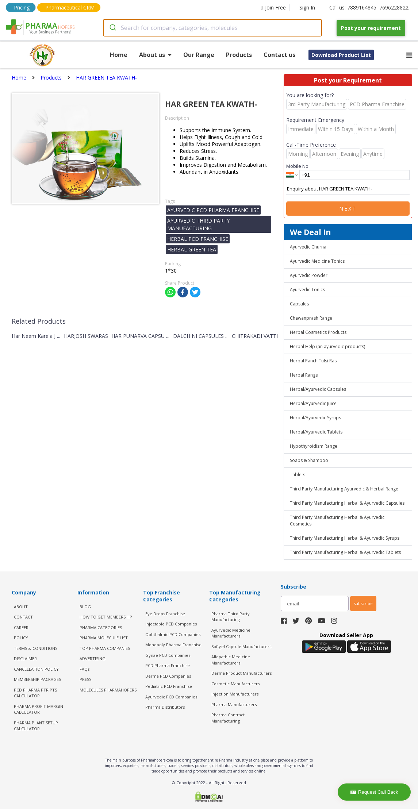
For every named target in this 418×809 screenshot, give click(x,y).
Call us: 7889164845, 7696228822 (369, 7)
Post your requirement (371, 27)
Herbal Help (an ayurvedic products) (327, 346)
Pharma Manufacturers (234, 704)
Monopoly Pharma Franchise (173, 644)
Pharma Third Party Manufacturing (230, 617)
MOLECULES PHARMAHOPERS (108, 690)
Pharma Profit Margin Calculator (38, 709)
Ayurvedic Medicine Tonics (317, 261)
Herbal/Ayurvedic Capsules (318, 389)
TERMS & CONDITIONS (35, 648)
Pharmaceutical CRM (70, 7)
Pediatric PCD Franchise (168, 686)
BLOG (85, 606)
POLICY (21, 637)
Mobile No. (298, 166)
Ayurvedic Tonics (307, 289)
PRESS (85, 679)
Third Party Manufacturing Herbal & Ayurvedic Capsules (347, 503)
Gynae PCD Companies (167, 655)
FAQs (84, 669)
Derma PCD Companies (168, 676)
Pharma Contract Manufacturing (228, 718)
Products (239, 55)
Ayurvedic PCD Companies (171, 697)
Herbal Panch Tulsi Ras (313, 361)
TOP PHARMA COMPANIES (105, 648)
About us (155, 55)
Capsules (299, 304)
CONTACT (23, 617)
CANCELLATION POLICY (36, 669)
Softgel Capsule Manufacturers (241, 646)
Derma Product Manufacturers (241, 673)
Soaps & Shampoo (309, 460)
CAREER (21, 627)
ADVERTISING (93, 658)
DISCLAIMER (25, 658)
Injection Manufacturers (234, 694)
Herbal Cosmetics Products (318, 332)
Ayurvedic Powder (308, 275)
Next (348, 208)
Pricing (22, 7)
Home (118, 55)
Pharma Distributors (165, 707)
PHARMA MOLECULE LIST (104, 637)
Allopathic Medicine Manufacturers (230, 660)
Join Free (273, 7)
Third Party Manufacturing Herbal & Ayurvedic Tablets (345, 552)
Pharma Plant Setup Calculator (36, 726)
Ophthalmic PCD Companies (172, 634)
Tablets (297, 474)
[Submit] (112, 28)
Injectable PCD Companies (171, 624)
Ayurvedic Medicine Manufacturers (230, 633)
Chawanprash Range (311, 318)
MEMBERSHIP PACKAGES (37, 679)
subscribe (363, 603)
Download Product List (341, 54)
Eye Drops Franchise (165, 613)
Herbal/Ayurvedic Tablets (316, 432)
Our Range (198, 55)
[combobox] (212, 28)
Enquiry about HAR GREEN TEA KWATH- (348, 189)
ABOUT (21, 606)
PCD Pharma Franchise (167, 665)
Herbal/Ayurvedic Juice (313, 403)
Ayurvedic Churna (308, 247)
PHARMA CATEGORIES (101, 627)
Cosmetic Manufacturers (235, 683)
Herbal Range (304, 375)
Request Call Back (374, 792)
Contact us (279, 55)
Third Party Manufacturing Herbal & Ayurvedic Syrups (344, 538)
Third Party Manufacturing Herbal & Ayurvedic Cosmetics (337, 520)
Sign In (307, 7)
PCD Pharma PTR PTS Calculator (35, 693)
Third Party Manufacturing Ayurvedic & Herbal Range (344, 489)
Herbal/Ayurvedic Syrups (315, 418)
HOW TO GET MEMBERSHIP (106, 617)
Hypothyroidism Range (313, 446)
